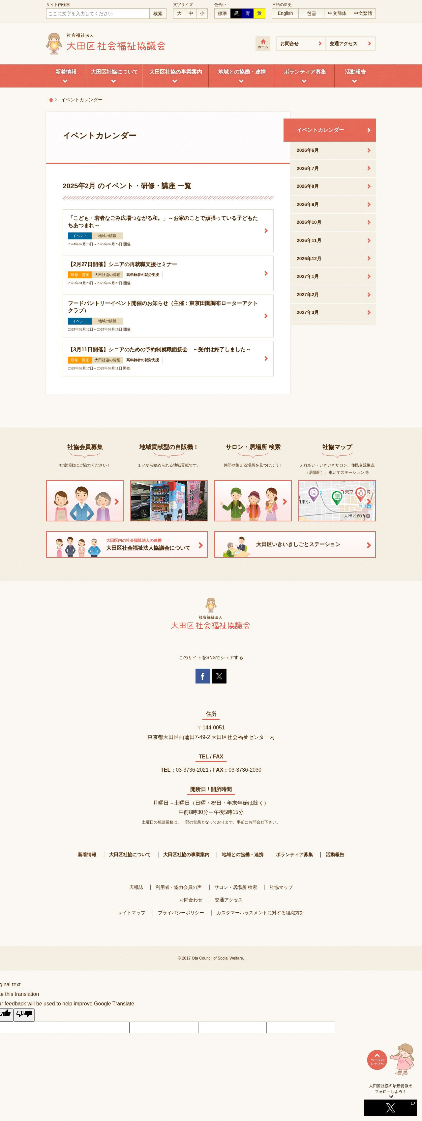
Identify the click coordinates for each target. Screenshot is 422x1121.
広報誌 (136, 887)
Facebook (203, 676)
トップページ (51, 99)
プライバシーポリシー (181, 912)
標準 (222, 13)
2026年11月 (309, 240)
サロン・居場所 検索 (235, 887)
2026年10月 (309, 222)
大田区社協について (114, 72)
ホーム (262, 47)
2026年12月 (309, 258)
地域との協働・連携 (242, 72)
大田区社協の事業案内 (175, 72)
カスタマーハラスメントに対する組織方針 (260, 912)
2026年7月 (308, 168)
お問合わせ (190, 899)
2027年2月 (308, 294)
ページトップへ (390, 1063)
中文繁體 (363, 13)
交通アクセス (343, 43)
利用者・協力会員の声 (179, 887)
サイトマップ (131, 912)
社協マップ (281, 887)
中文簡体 (337, 13)
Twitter (219, 676)
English (285, 13)
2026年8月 (308, 186)
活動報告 (355, 72)
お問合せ (289, 43)
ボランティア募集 (305, 72)
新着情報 (65, 72)
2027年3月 (308, 312)
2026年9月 (308, 204)
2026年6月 (308, 150)
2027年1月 (308, 276)
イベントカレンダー (320, 130)
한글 (311, 13)
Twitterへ (390, 1099)
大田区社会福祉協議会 (106, 43)
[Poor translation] (24, 1015)
